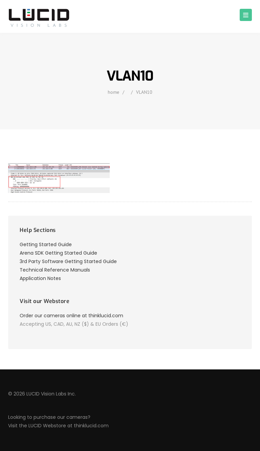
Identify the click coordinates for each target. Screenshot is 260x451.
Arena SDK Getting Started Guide (58, 253)
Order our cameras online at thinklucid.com (71, 315)
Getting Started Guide (46, 244)
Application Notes (40, 278)
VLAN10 (144, 92)
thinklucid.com (91, 425)
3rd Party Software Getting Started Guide (68, 261)
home (113, 92)
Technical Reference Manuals (55, 269)
